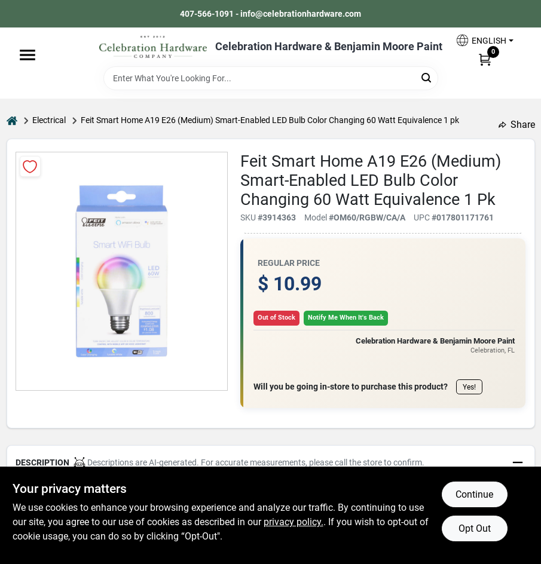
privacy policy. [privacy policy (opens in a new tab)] (293, 522)
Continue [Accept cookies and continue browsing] (474, 494)
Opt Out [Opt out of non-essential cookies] (475, 528)
